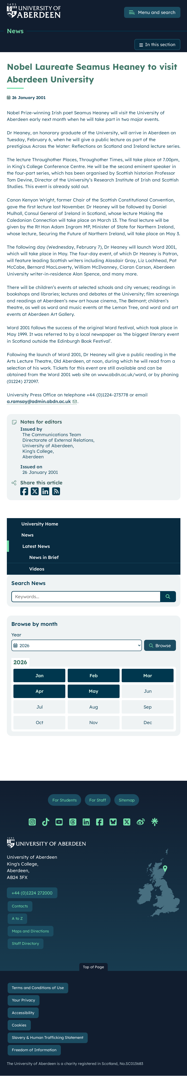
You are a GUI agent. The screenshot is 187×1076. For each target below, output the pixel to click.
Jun (159, 691)
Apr (39, 691)
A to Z (17, 919)
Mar (147, 675)
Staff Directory (25, 943)
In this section (160, 44)
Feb (94, 675)
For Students (64, 800)
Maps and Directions (30, 931)
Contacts (20, 906)
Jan (39, 675)
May (93, 691)
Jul (51, 707)
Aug (104, 707)
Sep (159, 707)
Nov (104, 722)
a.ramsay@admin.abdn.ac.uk (39, 401)
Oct (51, 722)
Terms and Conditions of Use (38, 988)
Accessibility (23, 1013)
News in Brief (44, 557)
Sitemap (127, 800)
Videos (36, 569)
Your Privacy (23, 1000)
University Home (39, 524)
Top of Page (93, 967)
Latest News (36, 546)
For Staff (97, 800)
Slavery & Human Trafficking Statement (47, 1037)
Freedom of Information (34, 1050)
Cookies (19, 1025)
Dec (159, 722)
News (15, 31)
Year (16, 634)
